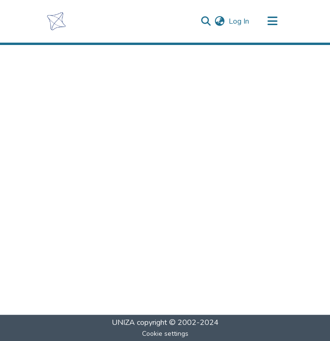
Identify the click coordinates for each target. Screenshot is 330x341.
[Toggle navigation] (272, 21)
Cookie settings (165, 333)
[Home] (56, 21)
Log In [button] (239, 21)
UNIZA (123, 322)
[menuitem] (220, 21)
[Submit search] (206, 21)
